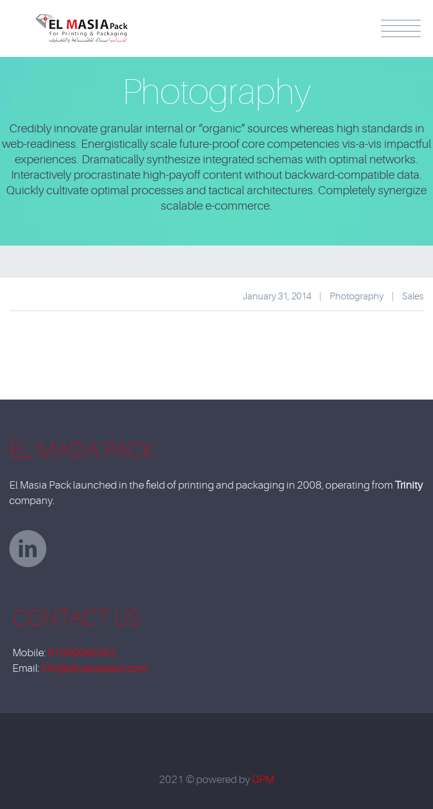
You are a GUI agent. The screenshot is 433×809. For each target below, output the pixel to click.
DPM (263, 779)
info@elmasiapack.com (94, 668)
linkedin (27, 548)
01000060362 (82, 653)
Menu (401, 28)
